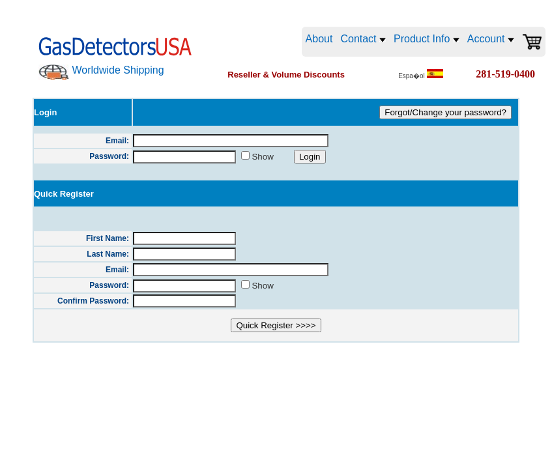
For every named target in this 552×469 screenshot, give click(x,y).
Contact (363, 38)
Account (490, 38)
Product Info (426, 38)
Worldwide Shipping (118, 70)
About (319, 38)
